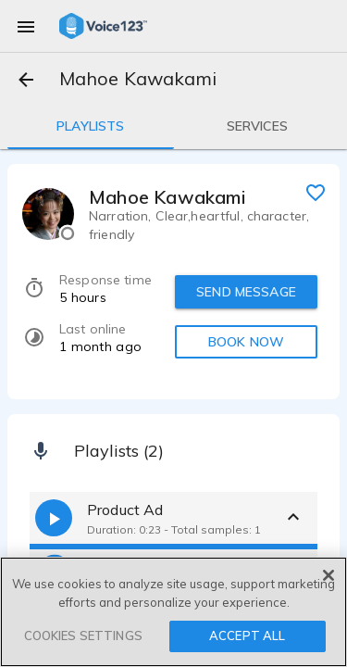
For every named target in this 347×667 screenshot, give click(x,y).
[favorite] (315, 191)
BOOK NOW (246, 342)
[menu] (25, 25)
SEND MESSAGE (246, 291)
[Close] (328, 575)
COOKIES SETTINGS (83, 635)
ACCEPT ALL (247, 635)
